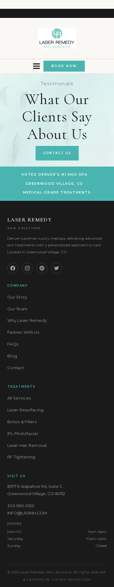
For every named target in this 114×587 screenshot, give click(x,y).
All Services (19, 398)
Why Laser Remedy (27, 320)
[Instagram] (27, 268)
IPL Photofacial (22, 433)
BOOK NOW (64, 66)
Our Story (17, 297)
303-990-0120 (20, 505)
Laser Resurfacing (25, 409)
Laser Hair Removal (27, 445)
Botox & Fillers (21, 421)
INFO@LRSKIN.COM (27, 513)
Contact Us (57, 153)
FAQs (12, 344)
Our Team (17, 308)
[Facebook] (12, 268)
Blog (12, 355)
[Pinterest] (41, 268)
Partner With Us (23, 332)
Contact (15, 367)
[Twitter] (56, 268)
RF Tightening (21, 456)
